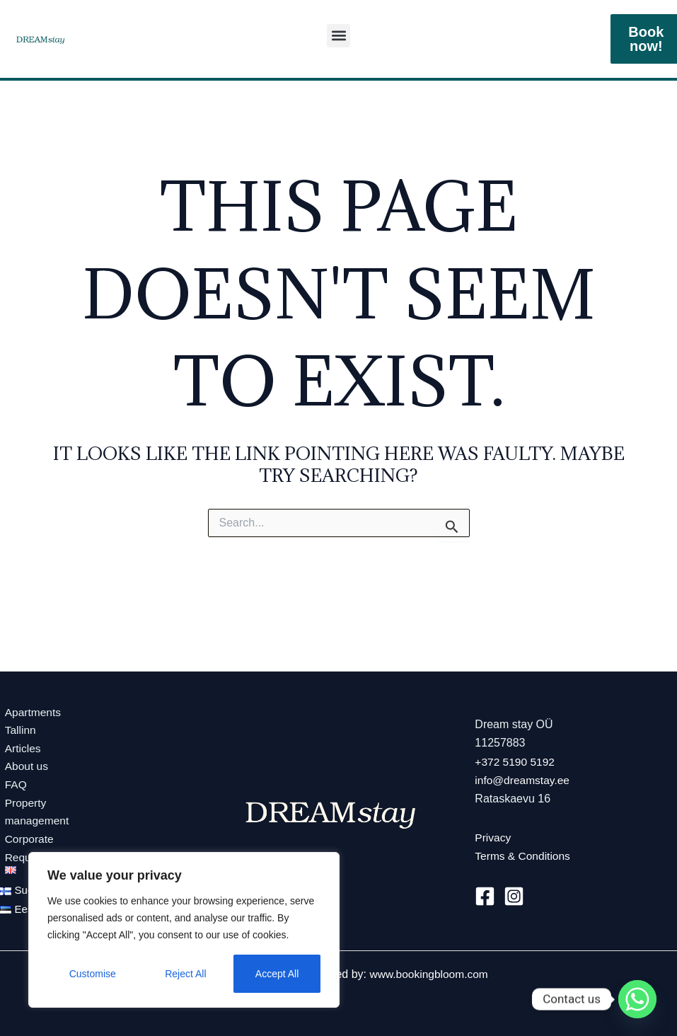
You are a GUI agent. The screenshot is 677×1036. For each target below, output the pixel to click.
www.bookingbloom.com (429, 974)
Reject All (185, 973)
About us (22, 763)
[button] (338, 35)
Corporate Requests (25, 847)
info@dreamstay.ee (523, 778)
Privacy (493, 835)
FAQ (11, 782)
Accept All (277, 973)
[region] (184, 930)
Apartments (29, 707)
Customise (92, 973)
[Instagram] (514, 893)
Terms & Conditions (524, 854)
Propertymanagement (33, 810)
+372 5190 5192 (516, 759)
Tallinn (16, 726)
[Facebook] (485, 893)
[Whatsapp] (637, 999)
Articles (18, 745)
